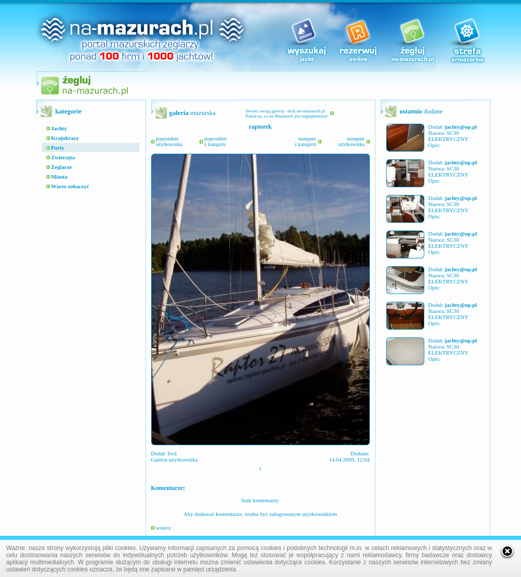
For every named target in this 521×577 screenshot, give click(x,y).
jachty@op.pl (461, 127)
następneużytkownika (351, 141)
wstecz (161, 528)
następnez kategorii (305, 141)
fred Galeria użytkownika (174, 456)
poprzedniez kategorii (216, 141)
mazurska (192, 113)
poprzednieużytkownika (169, 141)
